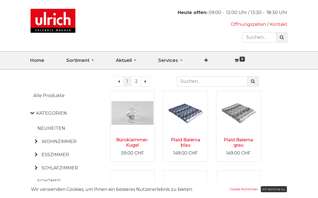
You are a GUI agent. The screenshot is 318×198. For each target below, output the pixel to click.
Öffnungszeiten (249, 24)
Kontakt (278, 24)
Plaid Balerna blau (185, 142)
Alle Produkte (49, 95)
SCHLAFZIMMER (60, 167)
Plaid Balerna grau (238, 142)
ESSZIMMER (55, 154)
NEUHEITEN (51, 128)
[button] (217, 60)
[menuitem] (48, 60)
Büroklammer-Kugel (132, 142)
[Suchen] (281, 37)
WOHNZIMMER (59, 141)
